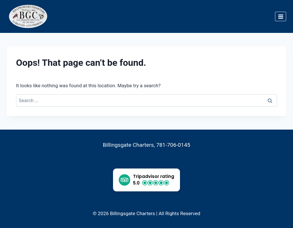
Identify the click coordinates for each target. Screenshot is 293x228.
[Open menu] (280, 16)
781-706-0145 (173, 145)
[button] (146, 179)
